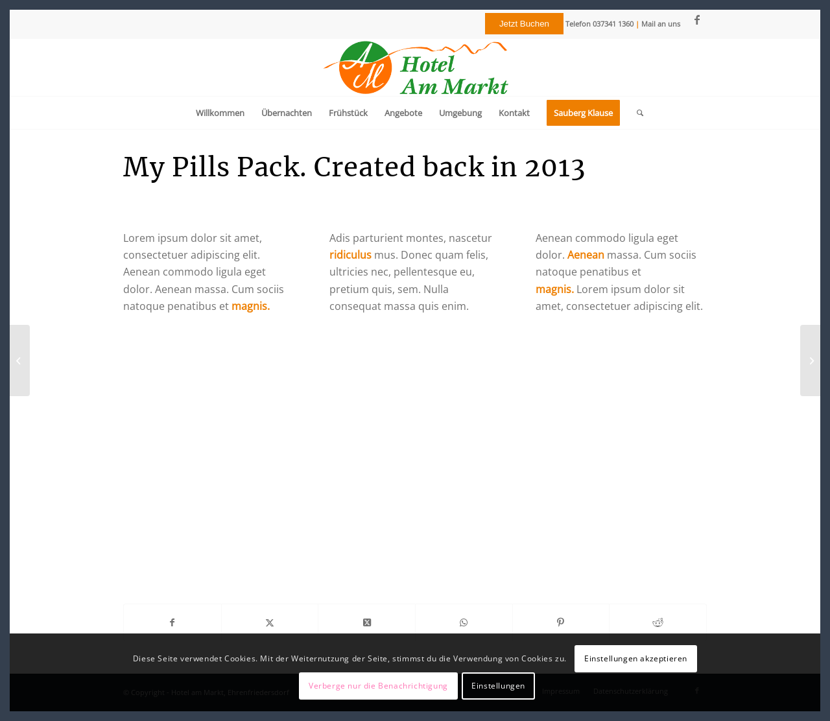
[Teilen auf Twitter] (270, 622)
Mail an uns (660, 24)
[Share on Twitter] (366, 622)
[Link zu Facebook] (697, 19)
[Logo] (415, 67)
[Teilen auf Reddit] (658, 622)
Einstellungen (498, 685)
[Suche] (635, 113)
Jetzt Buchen (524, 24)
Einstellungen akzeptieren (635, 658)
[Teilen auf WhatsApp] (464, 622)
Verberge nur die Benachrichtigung (378, 685)
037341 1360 (613, 24)
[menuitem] (220, 113)
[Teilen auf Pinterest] (561, 622)
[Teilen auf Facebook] (172, 622)
